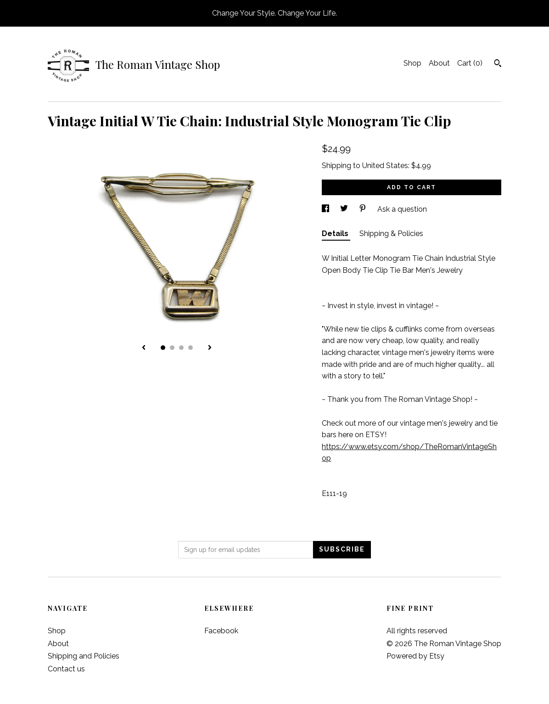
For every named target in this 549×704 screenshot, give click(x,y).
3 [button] (181, 347)
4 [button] (190, 347)
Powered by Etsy (415, 656)
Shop (412, 63)
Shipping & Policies (391, 233)
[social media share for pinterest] (363, 209)
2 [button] (172, 347)
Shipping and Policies (83, 656)
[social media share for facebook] (326, 209)
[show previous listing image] (143, 348)
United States (385, 165)
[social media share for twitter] (345, 209)
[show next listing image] (209, 348)
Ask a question (402, 209)
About (439, 63)
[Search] (497, 64)
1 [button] (163, 347)
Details (336, 233)
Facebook (221, 630)
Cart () (469, 63)
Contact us (66, 669)
